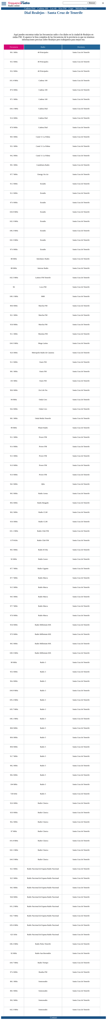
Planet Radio (43, 428)
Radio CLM (42, 512)
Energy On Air (42, 174)
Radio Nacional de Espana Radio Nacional (43, 869)
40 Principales (43, 62)
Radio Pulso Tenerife (43, 944)
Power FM (43, 437)
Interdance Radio (43, 259)
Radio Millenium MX (43, 625)
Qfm (43, 484)
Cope (71, 8)
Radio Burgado (43, 503)
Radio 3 (43, 662)
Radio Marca (43, 578)
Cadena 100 (42, 8)
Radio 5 (43, 728)
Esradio (43, 184)
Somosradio (43, 981)
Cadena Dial (29, 8)
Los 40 (53, 8)
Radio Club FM (43, 531)
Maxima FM (43, 334)
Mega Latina (43, 343)
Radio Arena (43, 493)
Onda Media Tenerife (43, 418)
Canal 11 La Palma (43, 137)
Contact (53, 1017)
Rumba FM (43, 972)
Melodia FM (81, 8)
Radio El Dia (43, 550)
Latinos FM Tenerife (43, 278)
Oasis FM (43, 362)
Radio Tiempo (43, 963)
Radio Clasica (43, 803)
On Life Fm (43, 390)
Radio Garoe (43, 559)
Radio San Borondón (43, 953)
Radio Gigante (43, 568)
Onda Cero (43, 400)
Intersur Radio (43, 268)
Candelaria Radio (43, 165)
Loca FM (43, 287)
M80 (43, 296)
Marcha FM (43, 306)
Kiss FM (62, 8)
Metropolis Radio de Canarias (43, 353)
